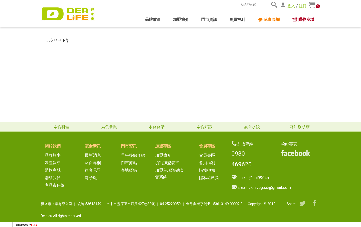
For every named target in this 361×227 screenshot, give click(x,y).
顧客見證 (93, 170)
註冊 (303, 6)
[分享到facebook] (314, 204)
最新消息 (95, 155)
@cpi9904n (259, 177)
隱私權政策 (209, 177)
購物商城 (303, 20)
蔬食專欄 (268, 20)
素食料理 (61, 126)
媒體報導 (53, 162)
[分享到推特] (302, 204)
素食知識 (204, 126)
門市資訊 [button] (209, 19)
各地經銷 (129, 170)
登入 (291, 6)
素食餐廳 (109, 126)
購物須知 (207, 170)
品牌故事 (153, 19)
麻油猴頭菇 (300, 126)
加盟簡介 (181, 19)
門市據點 (129, 162)
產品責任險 (55, 185)
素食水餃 (252, 126)
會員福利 (237, 19)
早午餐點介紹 (133, 155)
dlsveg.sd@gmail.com (271, 187)
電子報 (91, 177)
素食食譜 (157, 126)
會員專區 (207, 155)
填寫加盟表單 (167, 162)
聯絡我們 (53, 177)
